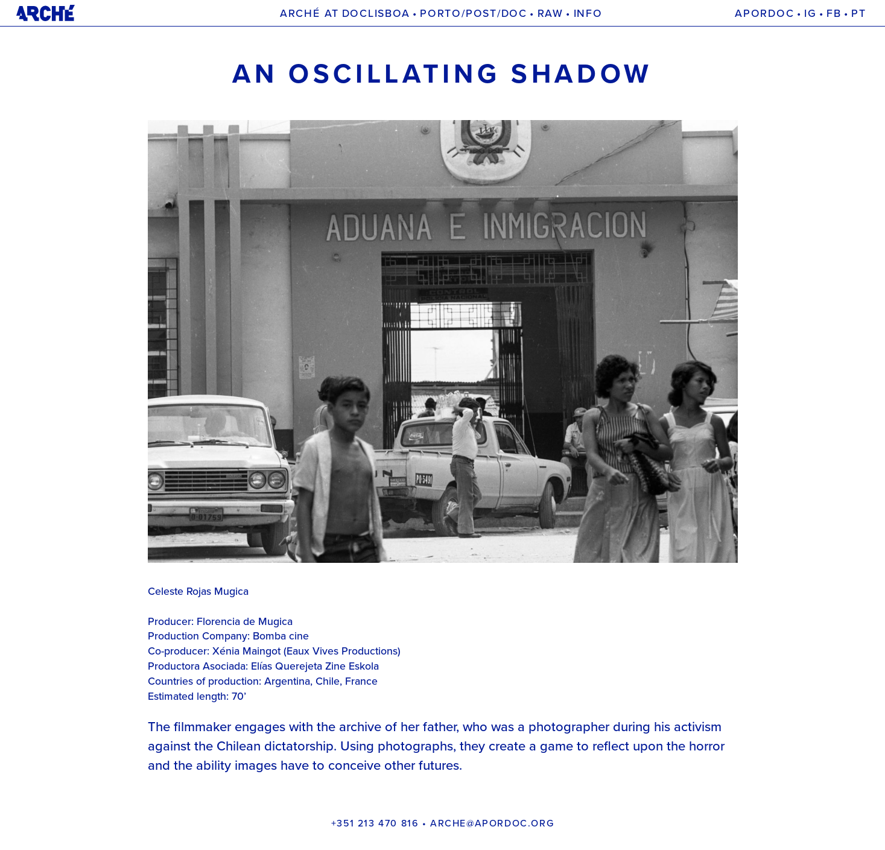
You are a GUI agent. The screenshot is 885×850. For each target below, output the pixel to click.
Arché (253, 13)
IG (810, 13)
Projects (615, 13)
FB (834, 13)
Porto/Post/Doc (473, 13)
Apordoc (764, 13)
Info (588, 13)
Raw (550, 13)
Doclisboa (376, 13)
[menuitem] (859, 13)
